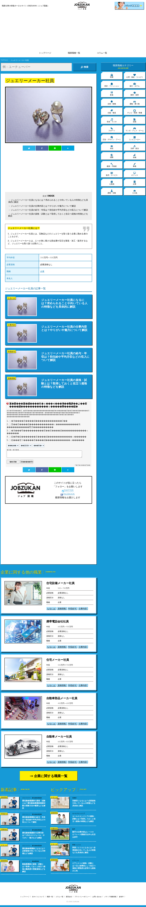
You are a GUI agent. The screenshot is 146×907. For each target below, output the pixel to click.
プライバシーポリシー (82, 897)
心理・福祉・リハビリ (134, 75)
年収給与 (72, 608)
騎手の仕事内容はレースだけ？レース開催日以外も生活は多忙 (83, 834)
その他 (134, 191)
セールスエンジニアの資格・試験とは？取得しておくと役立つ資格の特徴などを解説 (83, 818)
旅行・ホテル (135, 84)
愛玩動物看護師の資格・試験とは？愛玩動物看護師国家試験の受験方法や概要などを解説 (33, 804)
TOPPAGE (4, 60)
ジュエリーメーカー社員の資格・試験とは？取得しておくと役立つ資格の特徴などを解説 (48, 215)
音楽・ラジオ (112, 120)
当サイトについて (38, 897)
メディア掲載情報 (110, 897)
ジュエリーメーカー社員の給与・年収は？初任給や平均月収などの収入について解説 (49, 210)
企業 (42, 271)
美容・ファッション (111, 84)
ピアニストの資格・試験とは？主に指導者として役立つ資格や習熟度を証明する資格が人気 (83, 867)
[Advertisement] (73, 30)
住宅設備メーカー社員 (60, 583)
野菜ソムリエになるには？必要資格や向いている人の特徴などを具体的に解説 (83, 850)
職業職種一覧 (74, 53)
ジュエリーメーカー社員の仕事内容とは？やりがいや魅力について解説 (43, 206)
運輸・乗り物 (135, 102)
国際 (111, 156)
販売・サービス (112, 174)
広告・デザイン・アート (112, 138)
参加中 (121, 897)
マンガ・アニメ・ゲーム (135, 129)
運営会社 (69, 897)
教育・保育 (135, 93)
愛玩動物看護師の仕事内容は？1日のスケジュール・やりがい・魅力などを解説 (33, 835)
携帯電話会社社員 (57, 621)
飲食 (111, 93)
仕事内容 (83, 608)
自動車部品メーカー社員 (61, 698)
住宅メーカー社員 (57, 659)
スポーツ (111, 129)
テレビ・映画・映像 (134, 111)
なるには (51, 608)
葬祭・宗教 (112, 191)
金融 (134, 156)
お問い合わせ (97, 897)
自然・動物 (112, 102)
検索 (84, 67)
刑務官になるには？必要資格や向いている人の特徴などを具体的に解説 (83, 803)
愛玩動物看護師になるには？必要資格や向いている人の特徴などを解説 (33, 850)
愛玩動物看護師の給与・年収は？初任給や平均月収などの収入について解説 (33, 819)
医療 (111, 75)
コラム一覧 (102, 53)
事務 (134, 165)
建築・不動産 (112, 165)
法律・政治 (135, 147)
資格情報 (62, 608)
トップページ (45, 53)
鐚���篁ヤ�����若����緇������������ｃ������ (47, 440)
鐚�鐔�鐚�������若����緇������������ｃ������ (48, 437)
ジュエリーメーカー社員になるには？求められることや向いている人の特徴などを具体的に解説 (48, 201)
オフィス (134, 174)
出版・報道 (112, 111)
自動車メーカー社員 (59, 736)
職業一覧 (50, 897)
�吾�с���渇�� (83, 465)
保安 (111, 147)
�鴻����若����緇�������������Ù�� (39, 421)
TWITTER (68, 490)
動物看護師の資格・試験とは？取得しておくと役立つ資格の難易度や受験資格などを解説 (33, 868)
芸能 (134, 120)
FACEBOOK (68, 493)
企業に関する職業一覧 (50, 776)
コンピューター (134, 138)
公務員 (111, 182)
